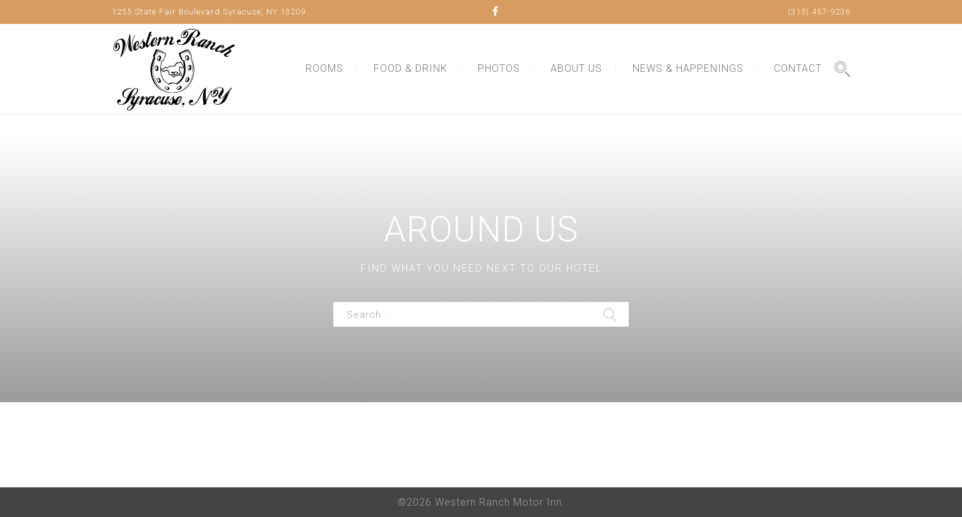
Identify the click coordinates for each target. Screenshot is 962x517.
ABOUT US (576, 68)
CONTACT (798, 68)
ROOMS (324, 68)
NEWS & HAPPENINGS (688, 68)
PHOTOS (499, 68)
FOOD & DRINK (411, 68)
